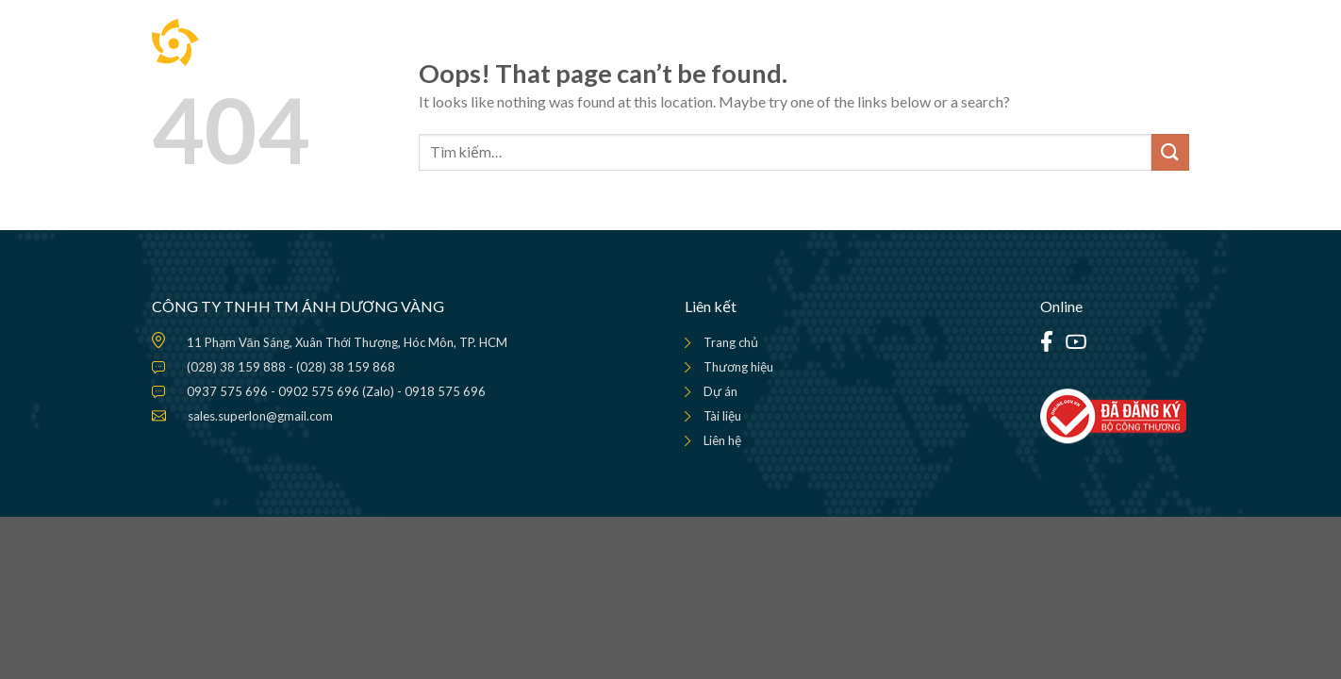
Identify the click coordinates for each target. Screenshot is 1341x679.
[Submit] (1170, 152)
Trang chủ (731, 342)
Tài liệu (722, 415)
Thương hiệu (738, 366)
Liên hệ (722, 440)
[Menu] (1173, 42)
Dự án (720, 391)
